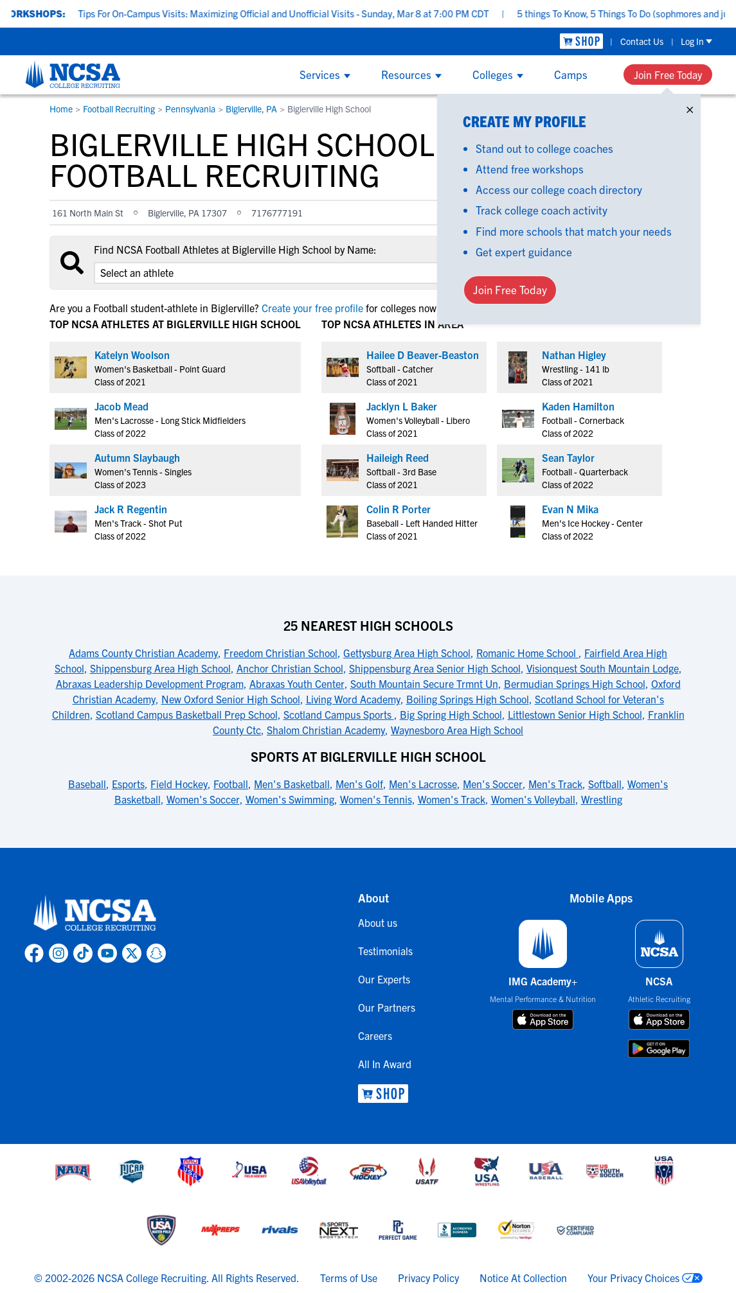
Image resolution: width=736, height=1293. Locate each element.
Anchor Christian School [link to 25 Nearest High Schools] (290, 668)
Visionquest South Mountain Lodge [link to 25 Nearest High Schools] (602, 668)
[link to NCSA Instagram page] (58, 953)
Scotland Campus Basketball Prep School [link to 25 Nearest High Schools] (187, 714)
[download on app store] (542, 1019)
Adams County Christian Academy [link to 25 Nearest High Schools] (143, 652)
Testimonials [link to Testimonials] (385, 950)
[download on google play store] (659, 1048)
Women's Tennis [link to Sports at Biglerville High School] (376, 799)
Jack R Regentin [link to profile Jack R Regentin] (130, 508)
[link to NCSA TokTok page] (83, 953)
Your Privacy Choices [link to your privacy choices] (633, 1277)
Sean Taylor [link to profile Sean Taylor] (568, 457)
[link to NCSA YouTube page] (107, 953)
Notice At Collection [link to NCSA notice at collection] (523, 1277)
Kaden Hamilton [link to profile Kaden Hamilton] (578, 406)
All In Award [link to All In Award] (384, 1063)
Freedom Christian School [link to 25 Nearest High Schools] (280, 652)
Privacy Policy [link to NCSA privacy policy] (428, 1277)
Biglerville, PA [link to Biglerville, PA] (251, 108)
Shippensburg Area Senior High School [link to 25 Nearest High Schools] (435, 668)
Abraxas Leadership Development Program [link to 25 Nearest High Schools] (150, 683)
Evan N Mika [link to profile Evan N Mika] (570, 508)
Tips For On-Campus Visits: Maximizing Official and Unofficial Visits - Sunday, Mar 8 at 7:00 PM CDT (300, 13)
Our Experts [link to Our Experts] (384, 978)
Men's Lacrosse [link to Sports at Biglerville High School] (423, 783)
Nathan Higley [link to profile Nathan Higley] (574, 354)
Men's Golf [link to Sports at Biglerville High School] (359, 783)
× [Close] (689, 107)
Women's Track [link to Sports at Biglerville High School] (451, 799)
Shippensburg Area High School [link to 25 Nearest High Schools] (160, 668)
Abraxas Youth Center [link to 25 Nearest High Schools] (297, 683)
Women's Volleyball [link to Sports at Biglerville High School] (533, 799)
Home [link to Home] (61, 108)
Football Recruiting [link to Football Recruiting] (119, 108)
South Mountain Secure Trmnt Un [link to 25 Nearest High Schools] (424, 683)
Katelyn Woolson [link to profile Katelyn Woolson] (132, 354)
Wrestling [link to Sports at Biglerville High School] (601, 799)
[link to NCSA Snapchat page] (156, 953)
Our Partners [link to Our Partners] (386, 1007)
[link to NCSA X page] (131, 953)
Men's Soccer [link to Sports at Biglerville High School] (493, 783)
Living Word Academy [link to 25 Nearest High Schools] (353, 698)
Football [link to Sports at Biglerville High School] (230, 783)
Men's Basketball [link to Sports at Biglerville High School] (292, 783)
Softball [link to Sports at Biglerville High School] (605, 783)
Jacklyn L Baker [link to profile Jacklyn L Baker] (401, 406)
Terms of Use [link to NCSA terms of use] (348, 1277)
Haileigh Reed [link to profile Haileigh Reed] (397, 457)
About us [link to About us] (377, 922)
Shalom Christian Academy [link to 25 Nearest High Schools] (326, 729)
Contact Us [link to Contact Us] (641, 41)
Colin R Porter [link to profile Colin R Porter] (398, 508)
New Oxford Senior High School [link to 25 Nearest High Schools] (230, 698)
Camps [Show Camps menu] (571, 74)
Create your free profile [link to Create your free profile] (312, 307)
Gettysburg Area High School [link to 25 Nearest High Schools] (407, 652)
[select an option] (274, 273)
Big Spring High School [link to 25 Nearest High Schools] (451, 714)
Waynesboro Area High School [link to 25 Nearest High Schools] (457, 729)
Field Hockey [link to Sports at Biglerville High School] (179, 783)
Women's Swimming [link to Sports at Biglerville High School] (290, 799)
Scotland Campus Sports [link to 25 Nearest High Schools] (338, 714)
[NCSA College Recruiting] (72, 74)
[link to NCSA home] (95, 913)
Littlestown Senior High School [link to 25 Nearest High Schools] (575, 714)
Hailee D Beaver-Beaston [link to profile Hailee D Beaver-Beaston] (422, 354)
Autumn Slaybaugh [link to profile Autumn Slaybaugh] (137, 457)
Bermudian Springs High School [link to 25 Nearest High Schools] (574, 683)
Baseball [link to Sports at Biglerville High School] (87, 783)
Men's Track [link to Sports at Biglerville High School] (555, 783)
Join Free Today (668, 74)
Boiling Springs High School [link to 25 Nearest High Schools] (467, 698)
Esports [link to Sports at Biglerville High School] (128, 783)
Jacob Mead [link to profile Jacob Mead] (121, 406)
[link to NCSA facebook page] (34, 953)
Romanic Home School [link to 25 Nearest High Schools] (527, 652)
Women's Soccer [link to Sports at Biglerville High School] (203, 799)
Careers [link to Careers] (375, 1035)
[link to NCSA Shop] (581, 41)
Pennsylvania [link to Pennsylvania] (190, 108)
